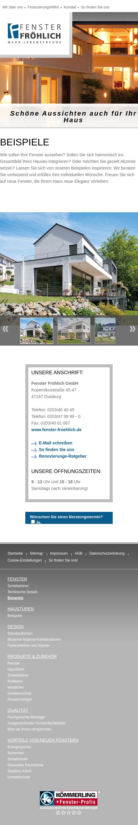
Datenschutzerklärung (106, 553)
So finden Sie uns (95, 7)
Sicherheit (16, 753)
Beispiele (16, 598)
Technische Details (23, 592)
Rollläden (15, 681)
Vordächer (16, 687)
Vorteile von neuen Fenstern (43, 740)
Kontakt (70, 7)
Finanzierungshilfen (43, 7)
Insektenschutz (20, 693)
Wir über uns (12, 7)
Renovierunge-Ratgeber (63, 456)
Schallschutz (18, 759)
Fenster (17, 579)
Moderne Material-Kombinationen (34, 639)
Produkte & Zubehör (32, 656)
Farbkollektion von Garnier (29, 645)
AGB (78, 553)
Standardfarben (20, 633)
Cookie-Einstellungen (25, 560)
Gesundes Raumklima (25, 765)
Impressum (59, 553)
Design (16, 626)
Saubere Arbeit (19, 771)
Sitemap (36, 553)
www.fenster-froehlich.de (56, 429)
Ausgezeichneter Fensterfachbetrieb (37, 723)
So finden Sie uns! (63, 560)
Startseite (15, 553)
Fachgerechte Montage (26, 717)
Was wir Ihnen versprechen (29, 729)
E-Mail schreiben (55, 443)
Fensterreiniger (20, 699)
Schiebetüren (18, 586)
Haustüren (21, 608)
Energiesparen (19, 747)
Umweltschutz (19, 777)
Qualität (18, 710)
